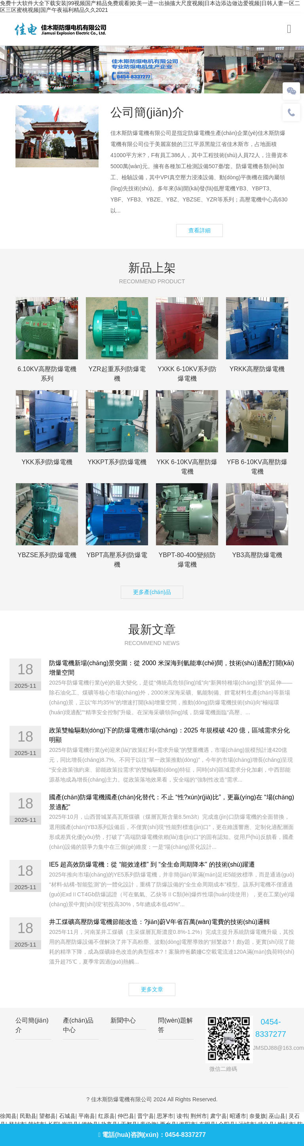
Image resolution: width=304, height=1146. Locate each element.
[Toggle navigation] (289, 29)
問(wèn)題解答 (175, 1025)
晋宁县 (145, 1116)
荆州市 (198, 1116)
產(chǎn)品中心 (78, 1025)
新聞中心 (123, 1020)
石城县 (67, 1116)
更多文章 (152, 989)
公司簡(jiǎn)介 (32, 1025)
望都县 (47, 1116)
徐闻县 (8, 1116)
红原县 (106, 1116)
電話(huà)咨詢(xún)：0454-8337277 (152, 1134)
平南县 (86, 1116)
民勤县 (28, 1116)
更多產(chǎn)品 (152, 592)
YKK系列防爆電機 (46, 462)
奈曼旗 (257, 1116)
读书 (182, 1116)
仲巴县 (126, 1116)
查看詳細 (199, 230)
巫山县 (277, 1116)
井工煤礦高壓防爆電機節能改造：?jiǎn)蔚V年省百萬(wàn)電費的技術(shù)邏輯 (159, 921)
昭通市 (238, 1116)
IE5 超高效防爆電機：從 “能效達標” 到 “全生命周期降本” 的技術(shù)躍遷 (152, 864)
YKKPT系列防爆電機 (116, 462)
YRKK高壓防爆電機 (257, 369)
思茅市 (165, 1116)
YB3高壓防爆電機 (257, 555)
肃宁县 (218, 1116)
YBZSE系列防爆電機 (46, 555)
